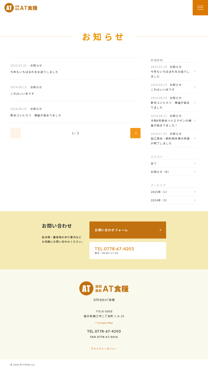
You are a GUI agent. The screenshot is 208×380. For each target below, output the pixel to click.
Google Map (105, 322)
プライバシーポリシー (104, 348)
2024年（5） (160, 200)
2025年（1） (160, 192)
